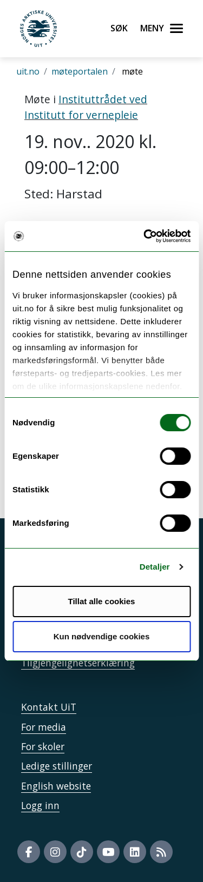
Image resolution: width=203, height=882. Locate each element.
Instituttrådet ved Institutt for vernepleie (85, 107)
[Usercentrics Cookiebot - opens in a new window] (145, 236)
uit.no (28, 71)
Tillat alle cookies (101, 601)
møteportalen (79, 71)
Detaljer (155, 566)
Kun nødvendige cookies (102, 636)
